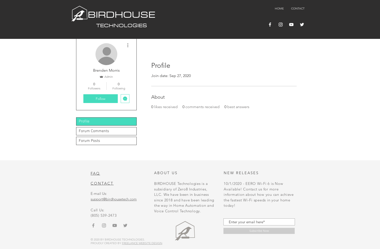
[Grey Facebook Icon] (93, 225)
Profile (84, 121)
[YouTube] (291, 24)
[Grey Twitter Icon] (125, 225)
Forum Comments (94, 131)
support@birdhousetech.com (114, 199)
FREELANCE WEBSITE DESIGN (142, 243)
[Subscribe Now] (259, 231)
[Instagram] (280, 24)
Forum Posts (89, 140)
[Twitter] (302, 24)
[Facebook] (270, 24)
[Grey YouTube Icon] (114, 225)
